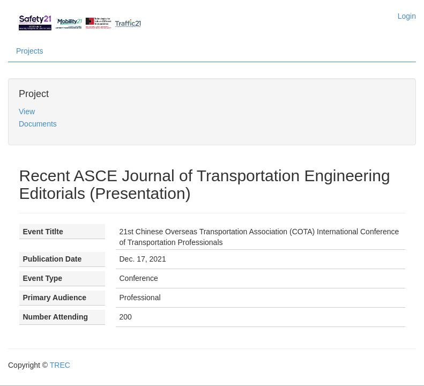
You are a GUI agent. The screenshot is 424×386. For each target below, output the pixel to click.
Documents (38, 124)
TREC (60, 365)
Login (407, 16)
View (27, 111)
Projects (29, 51)
